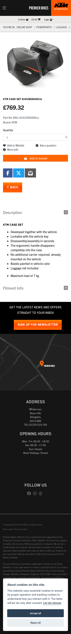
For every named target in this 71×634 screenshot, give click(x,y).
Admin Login (7, 529)
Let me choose (52, 603)
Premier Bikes (38, 8)
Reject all (35, 622)
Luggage (61, 27)
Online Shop (24, 27)
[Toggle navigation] (4, 8)
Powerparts (43, 27)
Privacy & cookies (20, 529)
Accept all (35, 613)
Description (12, 212)
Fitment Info (13, 288)
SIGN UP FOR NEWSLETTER (38, 325)
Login (48, 19)
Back (12, 187)
